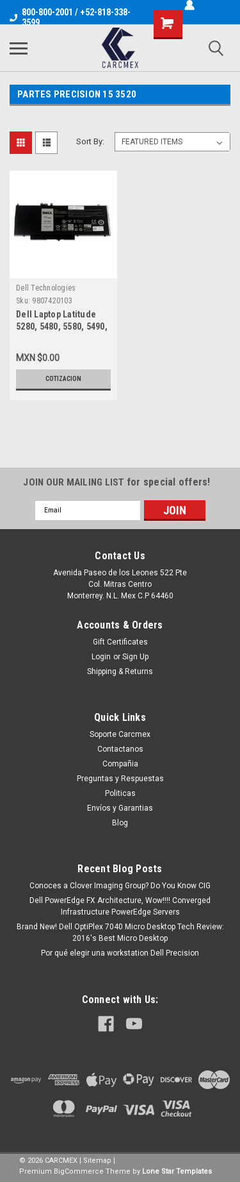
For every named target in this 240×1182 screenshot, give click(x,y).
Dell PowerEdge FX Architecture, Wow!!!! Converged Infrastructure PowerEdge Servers (120, 906)
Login (101, 656)
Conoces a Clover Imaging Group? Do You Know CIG (120, 885)
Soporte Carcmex (120, 734)
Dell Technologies (46, 287)
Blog (120, 822)
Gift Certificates (120, 641)
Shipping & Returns (120, 671)
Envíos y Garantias (120, 808)
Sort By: (90, 141)
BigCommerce (79, 1171)
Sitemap (97, 1160)
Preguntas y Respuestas (120, 778)
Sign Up (135, 656)
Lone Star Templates (177, 1171)
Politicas (120, 793)
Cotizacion (63, 378)
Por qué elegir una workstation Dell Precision (120, 953)
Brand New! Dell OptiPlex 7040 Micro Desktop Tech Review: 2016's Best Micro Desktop (120, 932)
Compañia (120, 763)
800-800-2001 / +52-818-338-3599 (70, 17)
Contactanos (120, 749)
